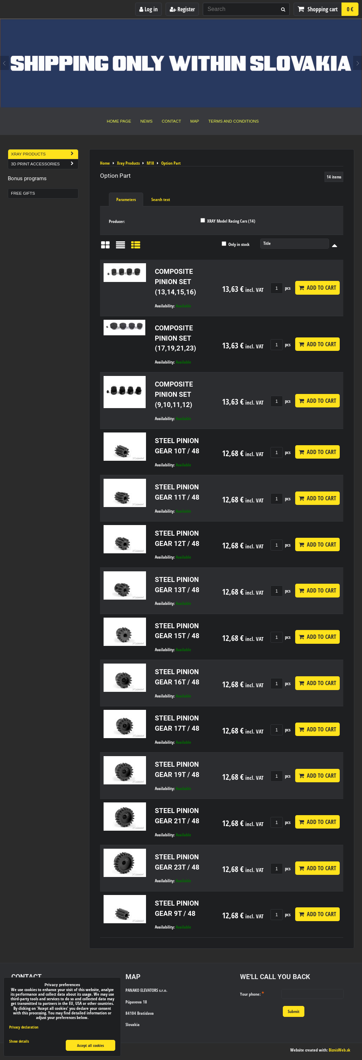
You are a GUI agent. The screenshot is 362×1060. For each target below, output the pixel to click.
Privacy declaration (24, 1027)
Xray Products (44, 154)
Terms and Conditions (233, 121)
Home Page (119, 121)
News (146, 121)
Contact (171, 121)
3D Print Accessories (44, 164)
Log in (148, 9)
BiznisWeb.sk (339, 1050)
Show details (19, 1041)
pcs (280, 288)
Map (194, 121)
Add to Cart (317, 288)
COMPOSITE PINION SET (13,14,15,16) (175, 281)
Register (182, 9)
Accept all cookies (90, 1045)
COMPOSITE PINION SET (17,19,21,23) (175, 338)
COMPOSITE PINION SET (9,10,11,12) (174, 394)
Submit (293, 1011)
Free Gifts (23, 193)
